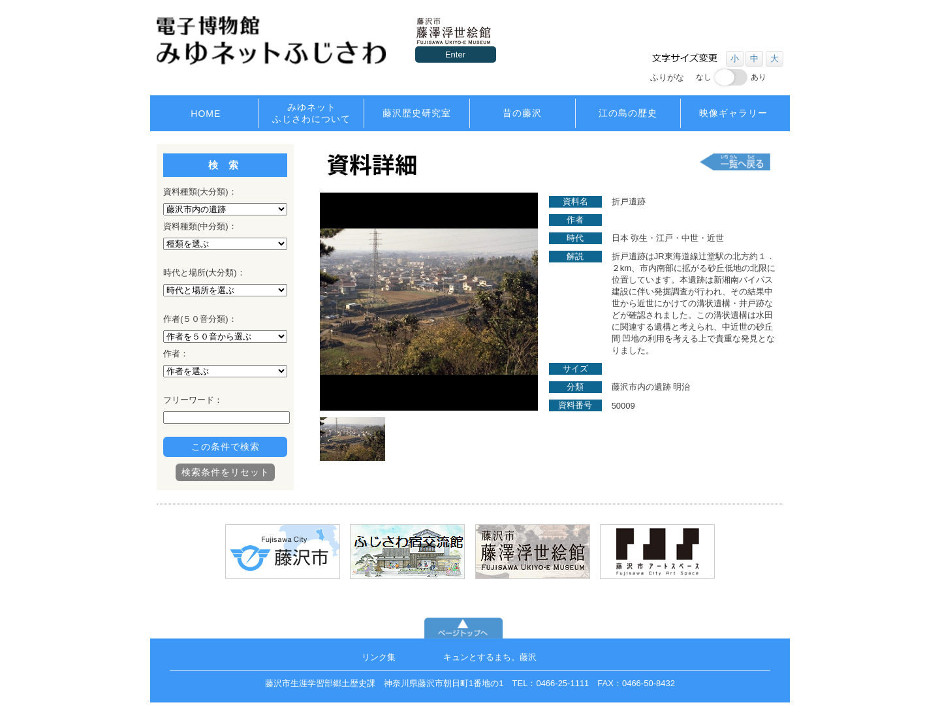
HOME (206, 113)
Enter (455, 54)
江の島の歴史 (628, 113)
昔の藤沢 (522, 113)
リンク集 (379, 657)
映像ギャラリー (733, 113)
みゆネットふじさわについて (311, 113)
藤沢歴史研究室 (417, 113)
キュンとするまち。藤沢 (490, 657)
